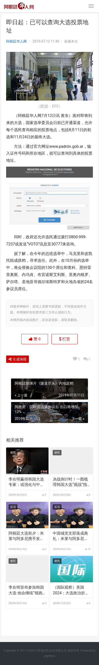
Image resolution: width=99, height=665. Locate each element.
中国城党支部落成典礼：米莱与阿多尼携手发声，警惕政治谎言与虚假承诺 (70, 536)
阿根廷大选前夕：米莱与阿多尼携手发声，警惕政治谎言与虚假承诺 (26, 536)
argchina (49, 656)
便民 (13, 452)
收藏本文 (71, 41)
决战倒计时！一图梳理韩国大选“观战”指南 (70, 482)
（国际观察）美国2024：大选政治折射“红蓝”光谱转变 (71, 590)
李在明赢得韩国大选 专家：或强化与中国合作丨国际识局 (26, 482)
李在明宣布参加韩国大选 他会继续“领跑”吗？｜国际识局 (26, 590)
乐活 (13, 507)
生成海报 (17, 359)
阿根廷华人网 (16, 41)
